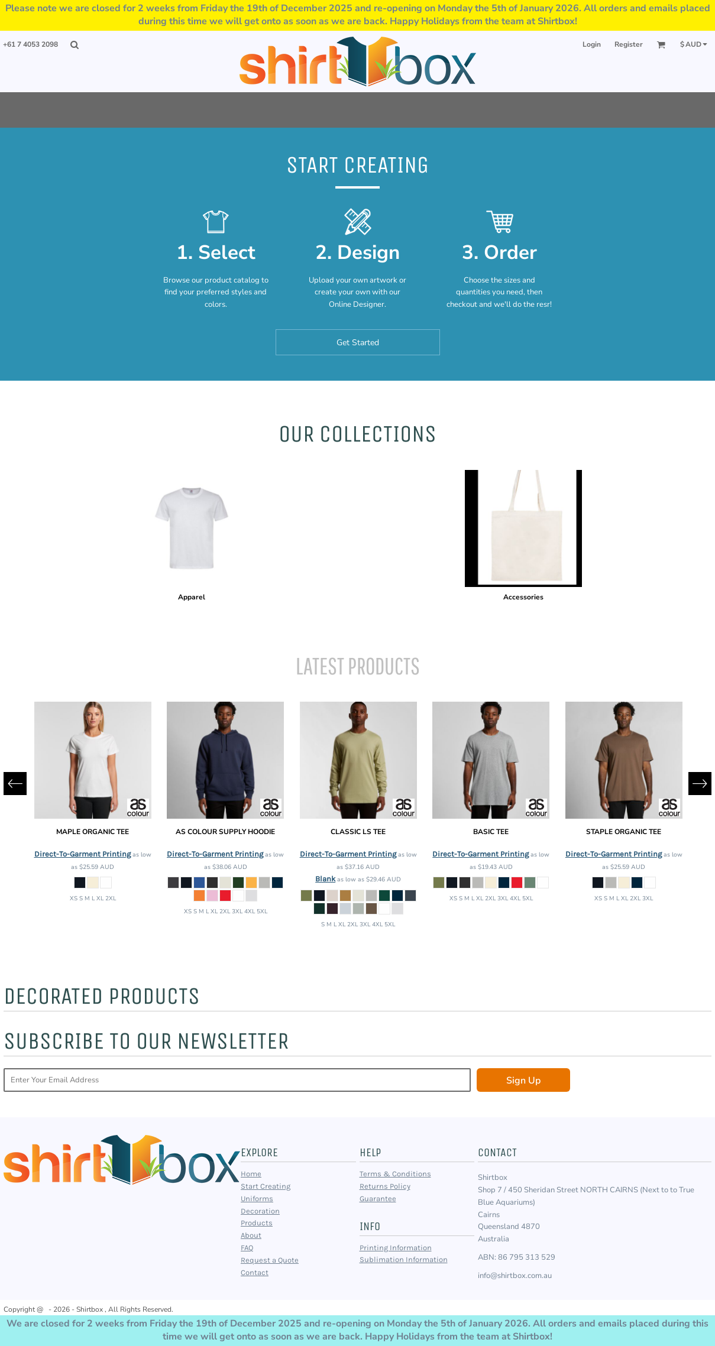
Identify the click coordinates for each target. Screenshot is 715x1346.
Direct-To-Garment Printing (82, 853)
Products (257, 1222)
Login (592, 44)
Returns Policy (385, 1186)
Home (251, 1173)
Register (628, 44)
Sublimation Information (404, 1259)
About (251, 1235)
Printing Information (396, 1247)
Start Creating (265, 1186)
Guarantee (378, 1198)
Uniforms (257, 1198)
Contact (254, 1272)
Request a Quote (270, 1260)
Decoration (260, 1210)
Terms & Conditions (395, 1173)
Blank (325, 878)
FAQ (247, 1247)
